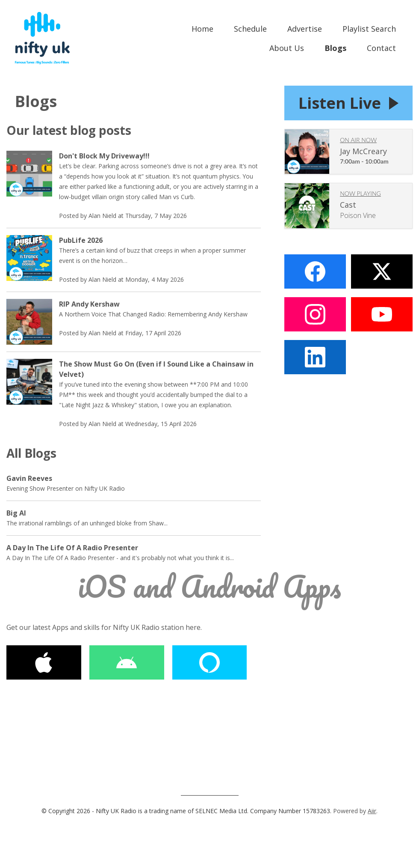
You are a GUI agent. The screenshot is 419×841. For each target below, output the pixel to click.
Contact (381, 48)
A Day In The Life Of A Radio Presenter (72, 547)
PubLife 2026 (81, 240)
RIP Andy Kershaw (89, 304)
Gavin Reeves (29, 478)
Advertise (304, 29)
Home (202, 29)
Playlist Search (369, 29)
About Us (286, 48)
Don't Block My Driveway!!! (104, 156)
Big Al (16, 513)
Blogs (335, 48)
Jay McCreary (363, 152)
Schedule (250, 29)
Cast (348, 206)
